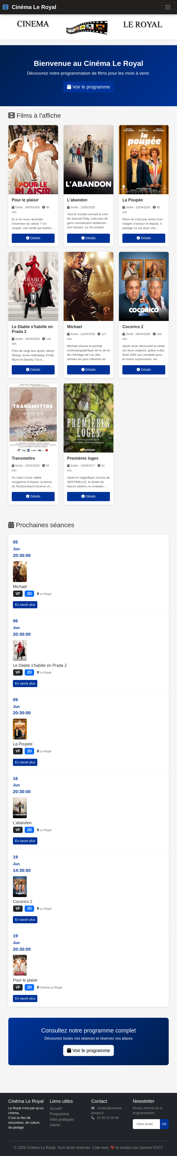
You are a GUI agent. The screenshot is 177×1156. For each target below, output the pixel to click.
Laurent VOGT (151, 1148)
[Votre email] (146, 1124)
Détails (33, 238)
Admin (55, 1125)
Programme (59, 1114)
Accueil (56, 1108)
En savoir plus (25, 604)
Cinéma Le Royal (29, 7)
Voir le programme (88, 86)
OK (164, 1124)
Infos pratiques (62, 1119)
